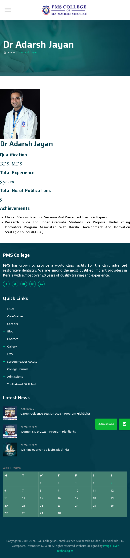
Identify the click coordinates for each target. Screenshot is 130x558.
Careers (12, 324)
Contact (12, 339)
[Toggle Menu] (8, 10)
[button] (124, 424)
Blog (10, 331)
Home (9, 52)
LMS (10, 354)
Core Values (15, 316)
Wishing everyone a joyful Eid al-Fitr (45, 449)
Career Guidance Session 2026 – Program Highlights (56, 413)
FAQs (10, 308)
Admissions (15, 376)
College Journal (17, 369)
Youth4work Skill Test (22, 384)
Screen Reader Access (22, 361)
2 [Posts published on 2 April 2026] (58, 483)
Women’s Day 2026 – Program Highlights (48, 431)
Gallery (12, 346)
